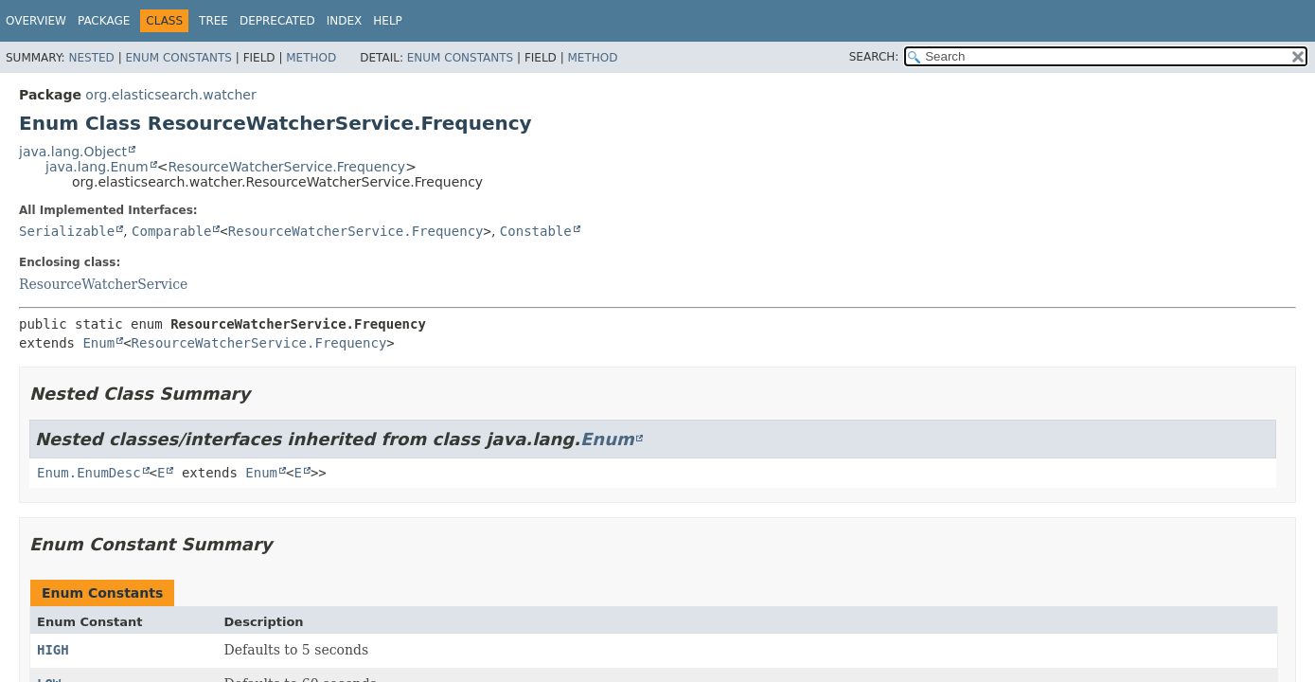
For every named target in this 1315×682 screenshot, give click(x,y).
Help (387, 20)
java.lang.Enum (97, 166)
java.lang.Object (73, 151)
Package (104, 20)
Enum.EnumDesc (89, 472)
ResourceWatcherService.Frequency (286, 166)
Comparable (171, 231)
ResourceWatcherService (103, 284)
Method (311, 57)
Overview (36, 20)
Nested (91, 57)
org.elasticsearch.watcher (170, 94)
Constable (536, 231)
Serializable (67, 231)
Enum (98, 342)
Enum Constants (178, 57)
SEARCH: (874, 56)
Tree (213, 20)
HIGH (53, 649)
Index (345, 20)
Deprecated (277, 20)
